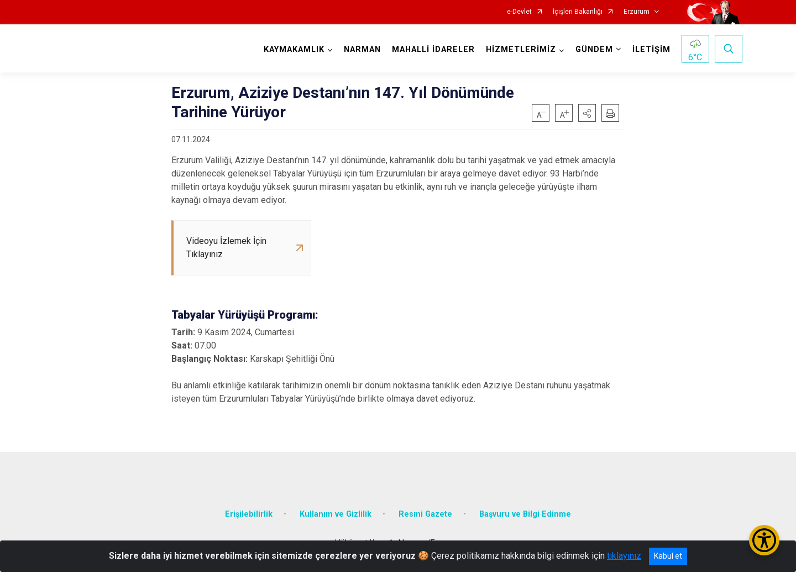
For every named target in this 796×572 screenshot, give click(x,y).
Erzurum (637, 11)
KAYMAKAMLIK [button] (294, 49)
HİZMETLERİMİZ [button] (521, 49)
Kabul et (668, 556)
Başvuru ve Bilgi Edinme (525, 514)
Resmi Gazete (425, 514)
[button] (587, 113)
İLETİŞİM (651, 49)
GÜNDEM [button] (594, 49)
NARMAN (362, 49)
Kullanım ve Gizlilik (335, 514)
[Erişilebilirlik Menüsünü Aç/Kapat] (764, 540)
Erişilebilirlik (249, 514)
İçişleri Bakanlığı (578, 11)
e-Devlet (519, 11)
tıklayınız (624, 555)
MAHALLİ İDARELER (433, 49)
